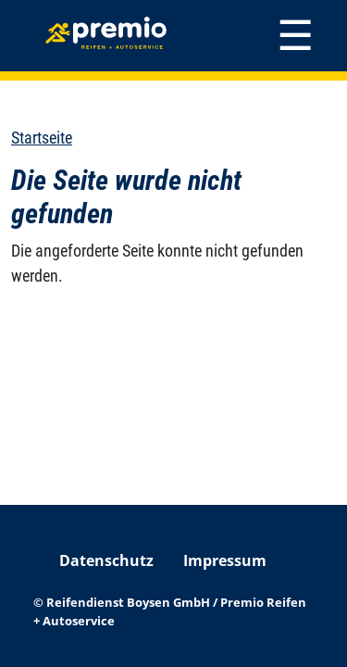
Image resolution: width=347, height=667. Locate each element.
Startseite (41, 137)
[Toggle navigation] (295, 36)
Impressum (224, 560)
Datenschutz (106, 560)
